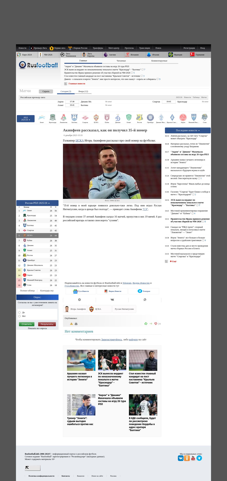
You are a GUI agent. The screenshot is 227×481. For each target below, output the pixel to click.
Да (23, 312)
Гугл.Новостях (72, 285)
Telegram (127, 283)
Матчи (204, 97)
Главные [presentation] (83, 60)
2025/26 (179, 97)
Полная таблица (27, 290)
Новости (187, 97)
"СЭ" (145, 209)
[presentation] (42, 91)
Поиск (158, 48)
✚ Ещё (172, 261)
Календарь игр (46, 290)
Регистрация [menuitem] (189, 48)
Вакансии (80, 476)
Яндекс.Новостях (141, 283)
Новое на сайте (97, 476)
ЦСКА (80, 140)
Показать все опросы (37, 328)
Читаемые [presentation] (121, 61)
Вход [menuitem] (202, 48)
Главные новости (77, 83)
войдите (133, 339)
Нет (24, 316)
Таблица (196, 97)
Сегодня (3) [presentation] (66, 91)
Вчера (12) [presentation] (83, 91)
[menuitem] (79, 48)
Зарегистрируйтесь (111, 339)
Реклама (113, 476)
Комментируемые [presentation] (159, 61)
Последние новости (188, 130)
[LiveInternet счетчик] (32, 470)
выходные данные (95, 456)
